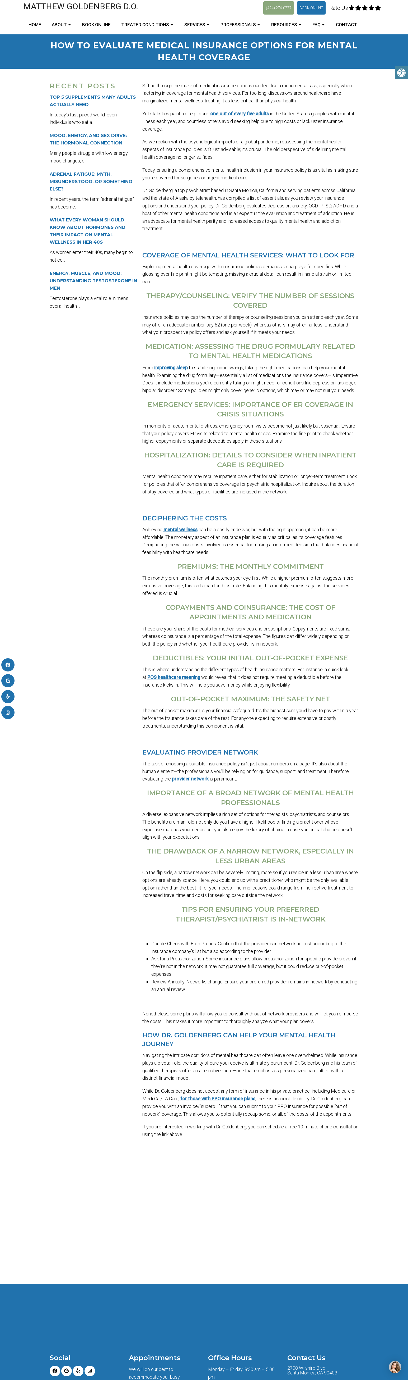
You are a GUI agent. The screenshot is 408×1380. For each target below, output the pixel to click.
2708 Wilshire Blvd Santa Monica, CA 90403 (312, 1370)
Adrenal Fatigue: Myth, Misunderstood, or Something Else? (91, 181)
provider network (190, 779)
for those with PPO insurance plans (217, 1098)
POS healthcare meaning (173, 677)
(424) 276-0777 (279, 8)
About (59, 24)
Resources (284, 24)
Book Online (311, 8)
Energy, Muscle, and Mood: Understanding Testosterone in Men (93, 281)
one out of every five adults (239, 113)
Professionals (238, 24)
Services (194, 24)
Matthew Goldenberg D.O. (80, 6)
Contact (346, 24)
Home (35, 24)
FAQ (316, 24)
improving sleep (171, 367)
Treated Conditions (145, 24)
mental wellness (180, 529)
